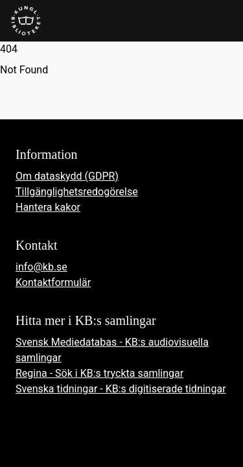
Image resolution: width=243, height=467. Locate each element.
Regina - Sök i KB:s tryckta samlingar (99, 373)
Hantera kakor (48, 207)
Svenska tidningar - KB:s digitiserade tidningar (121, 389)
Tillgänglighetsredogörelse (77, 192)
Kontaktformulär (53, 282)
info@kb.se (41, 267)
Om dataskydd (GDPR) (67, 176)
